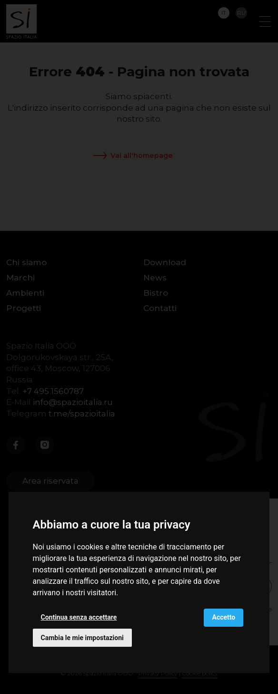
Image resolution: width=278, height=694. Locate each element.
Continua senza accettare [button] (79, 617)
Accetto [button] (223, 617)
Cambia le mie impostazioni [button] (82, 638)
